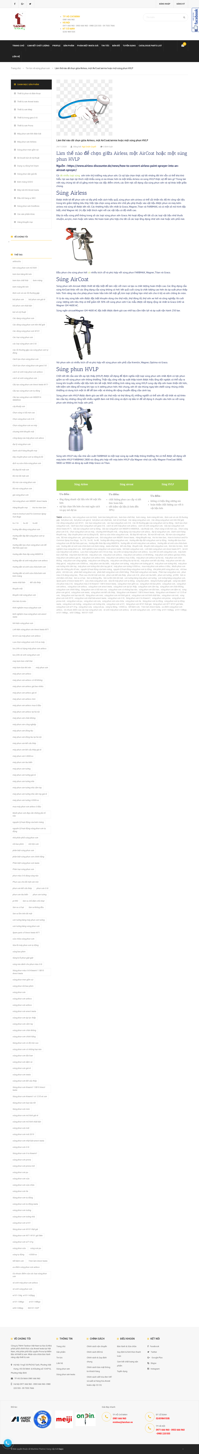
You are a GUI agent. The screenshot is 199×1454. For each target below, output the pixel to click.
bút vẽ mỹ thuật (120, 520)
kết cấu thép (125, 546)
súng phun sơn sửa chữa (113, 601)
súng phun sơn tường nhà (94, 604)
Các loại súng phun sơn (95, 523)
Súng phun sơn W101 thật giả (138, 604)
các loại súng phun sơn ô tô (119, 523)
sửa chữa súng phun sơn (96, 581)
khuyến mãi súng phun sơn (155, 546)
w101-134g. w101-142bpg (162, 610)
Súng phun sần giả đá (27, 174)
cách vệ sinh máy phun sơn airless (121, 526)
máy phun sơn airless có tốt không (138, 555)
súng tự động (111, 607)
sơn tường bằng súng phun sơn (171, 578)
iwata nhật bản (112, 546)
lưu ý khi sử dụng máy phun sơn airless (131, 552)
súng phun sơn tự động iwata (25, 1204)
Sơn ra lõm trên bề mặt (113, 578)
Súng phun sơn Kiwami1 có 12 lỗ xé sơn (30, 1096)
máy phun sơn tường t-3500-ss (127, 566)
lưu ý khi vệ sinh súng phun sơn (162, 552)
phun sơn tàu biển (148, 575)
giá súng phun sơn (90, 537)
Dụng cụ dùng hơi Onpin (28, 166)
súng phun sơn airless (77, 586)
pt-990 (175, 575)
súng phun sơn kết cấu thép (103, 592)
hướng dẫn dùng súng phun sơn (114, 540)
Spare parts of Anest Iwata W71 (70, 581)
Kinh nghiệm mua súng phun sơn (27, 607)
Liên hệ (16, 56)
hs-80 (96, 540)
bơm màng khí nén (155, 517)
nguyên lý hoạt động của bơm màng (96, 569)
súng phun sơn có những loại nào (122, 589)
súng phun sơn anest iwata (100, 586)
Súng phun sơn (63, 1369)
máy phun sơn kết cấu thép (152, 560)
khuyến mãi (137, 546)
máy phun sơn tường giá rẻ (141, 563)
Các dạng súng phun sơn (139, 520)
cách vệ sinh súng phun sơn (150, 526)
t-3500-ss (123, 607)
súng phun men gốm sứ (128, 584)
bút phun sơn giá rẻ (82, 520)
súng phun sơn (168, 584)
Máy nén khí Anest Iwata (28, 190)
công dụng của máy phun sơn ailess (134, 532)
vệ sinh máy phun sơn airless (116, 610)
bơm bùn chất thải (127, 517)
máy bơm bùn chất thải (22, 661)
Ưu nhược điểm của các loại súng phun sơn (83, 610)
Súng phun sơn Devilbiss (28, 206)
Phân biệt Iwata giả (87, 45)
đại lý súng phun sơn (161, 532)
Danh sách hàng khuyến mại (25, 450)
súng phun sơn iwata (80, 592)
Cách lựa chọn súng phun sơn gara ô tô (88, 526)
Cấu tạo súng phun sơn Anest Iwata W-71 (30, 384)
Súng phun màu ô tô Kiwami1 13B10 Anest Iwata (95, 584)
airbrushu (67, 517)
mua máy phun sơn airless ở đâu (156, 566)
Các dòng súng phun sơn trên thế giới (167, 520)
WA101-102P (87, 612)
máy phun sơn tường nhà (166, 563)
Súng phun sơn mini (94, 595)
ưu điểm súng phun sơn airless (26, 1267)
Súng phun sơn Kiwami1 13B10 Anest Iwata (135, 592)
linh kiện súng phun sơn (133, 549)
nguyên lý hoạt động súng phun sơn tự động (132, 569)
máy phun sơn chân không (24, 718)
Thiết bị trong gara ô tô (27, 117)
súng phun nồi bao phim (150, 584)
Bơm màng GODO (25, 182)
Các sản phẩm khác (26, 214)
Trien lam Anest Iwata (150, 607)
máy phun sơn (95, 555)
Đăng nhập (164, 4)
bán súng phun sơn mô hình (85, 517)
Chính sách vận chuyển (97, 1346)
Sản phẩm (60, 1352)
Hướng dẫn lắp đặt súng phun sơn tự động (148, 540)
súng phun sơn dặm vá (170, 589)
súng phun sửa (85, 607)
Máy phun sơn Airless (26, 142)
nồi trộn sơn (67, 572)
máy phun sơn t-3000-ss (77, 563)
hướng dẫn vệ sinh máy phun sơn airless (138, 543)
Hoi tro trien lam (159, 537)
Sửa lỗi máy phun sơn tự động (121, 581)
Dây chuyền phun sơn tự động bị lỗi (83, 534)
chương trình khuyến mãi (106, 532)
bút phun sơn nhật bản (102, 520)
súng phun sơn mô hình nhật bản (146, 595)
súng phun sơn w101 (115, 604)
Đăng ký (181, 4)
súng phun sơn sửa (92, 601)
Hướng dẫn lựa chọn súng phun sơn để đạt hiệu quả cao (29, 546)
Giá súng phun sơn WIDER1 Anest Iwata (117, 537)
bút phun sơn (67, 520)
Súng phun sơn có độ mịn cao (94, 589)
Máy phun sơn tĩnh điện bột (29, 134)
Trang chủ (18, 45)
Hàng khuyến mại (143, 537)
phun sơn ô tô (133, 575)
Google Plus (154, 1357)
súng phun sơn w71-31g (66, 607)
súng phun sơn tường (72, 604)
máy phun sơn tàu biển (99, 563)
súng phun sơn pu (74, 601)
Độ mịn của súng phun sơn (24, 482)
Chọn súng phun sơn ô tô (23, 419)
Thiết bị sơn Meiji (24, 109)
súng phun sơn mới (170, 595)
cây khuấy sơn (147, 529)
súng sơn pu (98, 607)
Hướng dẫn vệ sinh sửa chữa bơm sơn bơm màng (82, 546)
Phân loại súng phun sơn (169, 572)
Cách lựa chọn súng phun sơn (26, 359)
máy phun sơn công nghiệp (75, 560)
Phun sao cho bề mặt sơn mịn (92, 575)
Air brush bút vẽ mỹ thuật (28, 158)
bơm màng (141, 517)
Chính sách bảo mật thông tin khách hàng (98, 1369)
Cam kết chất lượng (38, 45)
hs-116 (83, 540)
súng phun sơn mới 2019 (23, 1134)
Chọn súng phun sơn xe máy (82, 532)
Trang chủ (60, 1346)
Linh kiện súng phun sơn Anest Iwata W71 (163, 549)
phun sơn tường (164, 575)
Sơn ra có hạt (79, 578)
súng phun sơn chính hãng (67, 589)
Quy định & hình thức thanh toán (129, 1354)
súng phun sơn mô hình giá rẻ (117, 595)
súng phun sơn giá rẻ (22, 1068)
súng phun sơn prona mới (24, 1166)
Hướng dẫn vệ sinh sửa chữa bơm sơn (29, 567)
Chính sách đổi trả (95, 1352)
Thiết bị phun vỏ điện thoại (29, 93)
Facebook (153, 1346)
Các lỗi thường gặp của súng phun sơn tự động (152, 523)
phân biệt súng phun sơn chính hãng (113, 572)
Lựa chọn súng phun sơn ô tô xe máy (96, 552)
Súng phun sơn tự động (153, 601)
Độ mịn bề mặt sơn (156, 534)
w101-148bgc (62, 612)
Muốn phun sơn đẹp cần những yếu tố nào (29, 814)
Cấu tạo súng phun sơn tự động (86, 529)
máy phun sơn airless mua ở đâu (120, 558)
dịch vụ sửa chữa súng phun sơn (114, 534)
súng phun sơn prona (161, 598)
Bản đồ (116, 45)
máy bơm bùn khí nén (78, 555)
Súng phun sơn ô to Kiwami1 (138, 598)
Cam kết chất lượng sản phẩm (127, 1363)
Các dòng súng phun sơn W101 (69, 523)
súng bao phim (142, 581)
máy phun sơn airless (112, 555)
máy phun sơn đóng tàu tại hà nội (124, 560)
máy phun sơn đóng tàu (98, 560)
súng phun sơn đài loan (149, 589)
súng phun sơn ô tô (116, 598)
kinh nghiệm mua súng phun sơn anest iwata (101, 549)
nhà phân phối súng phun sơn (166, 569)
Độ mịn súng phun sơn (71, 537)
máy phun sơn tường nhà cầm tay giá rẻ (95, 566)
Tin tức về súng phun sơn (38, 68)
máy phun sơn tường (120, 563)
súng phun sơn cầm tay (148, 586)
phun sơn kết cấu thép (116, 575)
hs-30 (90, 540)
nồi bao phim (18, 844)
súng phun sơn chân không (171, 586)
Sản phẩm (68, 45)
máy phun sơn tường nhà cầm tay (27, 787)
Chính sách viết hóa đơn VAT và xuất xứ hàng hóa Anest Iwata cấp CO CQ (99, 1381)
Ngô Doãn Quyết (89, 146)
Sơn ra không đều (94, 578)
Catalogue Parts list (150, 45)
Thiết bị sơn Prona (25, 125)
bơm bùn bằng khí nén (107, 517)
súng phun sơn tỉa (133, 601)
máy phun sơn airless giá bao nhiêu (170, 555)
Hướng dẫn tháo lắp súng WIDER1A (104, 543)
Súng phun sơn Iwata (65, 1374)
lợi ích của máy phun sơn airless (27, 636)
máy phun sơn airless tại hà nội (149, 558)
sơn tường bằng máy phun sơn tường (141, 578)
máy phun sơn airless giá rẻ (68, 558)
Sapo (61, 1449)
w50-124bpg (75, 612)
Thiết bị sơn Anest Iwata (28, 101)
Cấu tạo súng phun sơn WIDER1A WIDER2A (120, 529)
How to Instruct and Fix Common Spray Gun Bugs (29, 515)
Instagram (153, 1369)
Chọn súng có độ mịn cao (166, 529)
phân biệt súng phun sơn (85, 572)
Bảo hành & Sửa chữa (126, 1346)
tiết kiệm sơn (134, 607)
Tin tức (105, 45)
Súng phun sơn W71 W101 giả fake (168, 604)
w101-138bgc (181, 610)
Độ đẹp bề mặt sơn (138, 534)
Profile (56, 45)
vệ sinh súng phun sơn (140, 610)
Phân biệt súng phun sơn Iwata (143, 572)
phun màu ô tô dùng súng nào (25, 875)
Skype (151, 1363)
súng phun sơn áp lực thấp (125, 586)
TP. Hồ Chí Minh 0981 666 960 (25, 1378)
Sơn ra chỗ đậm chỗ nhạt (33, 901)
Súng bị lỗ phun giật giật (160, 581)
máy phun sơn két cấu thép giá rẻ (27, 750)
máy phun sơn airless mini (93, 558)
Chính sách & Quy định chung (97, 1359)
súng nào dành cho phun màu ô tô (27, 964)
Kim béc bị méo (175, 546)
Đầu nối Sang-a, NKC (26, 198)
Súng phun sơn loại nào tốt (72, 595)
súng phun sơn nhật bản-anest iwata (90, 598)
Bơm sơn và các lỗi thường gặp (26, 293)
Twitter (152, 1352)
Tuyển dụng (129, 45)
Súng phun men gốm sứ (28, 150)
